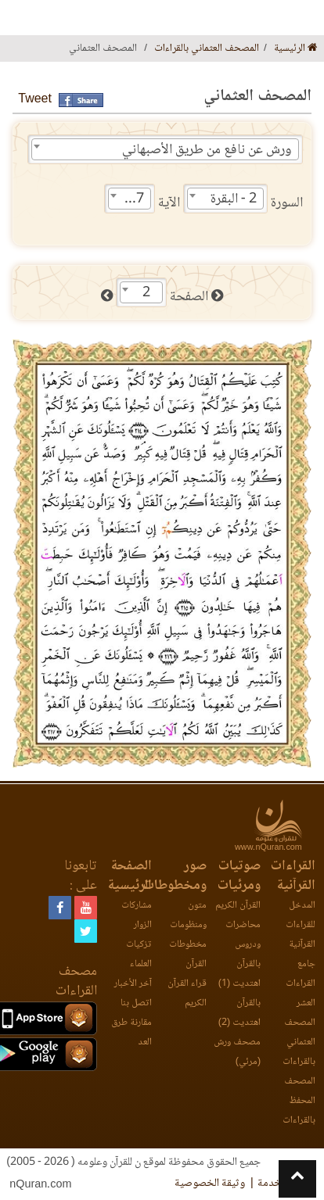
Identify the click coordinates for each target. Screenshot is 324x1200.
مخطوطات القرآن (188, 955)
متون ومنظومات (188, 915)
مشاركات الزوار (136, 915)
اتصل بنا (136, 1003)
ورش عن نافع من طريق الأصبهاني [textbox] (207, 150)
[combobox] (165, 149)
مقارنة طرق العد (131, 1033)
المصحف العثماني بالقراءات (206, 49)
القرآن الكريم (238, 905)
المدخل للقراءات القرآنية (300, 925)
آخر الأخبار (133, 984)
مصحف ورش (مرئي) (237, 1052)
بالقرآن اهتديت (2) (239, 1013)
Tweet (35, 99)
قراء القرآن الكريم (187, 994)
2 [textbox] (146, 293)
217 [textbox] (132, 199)
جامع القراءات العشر (300, 984)
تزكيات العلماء (139, 955)
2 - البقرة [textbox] (234, 199)
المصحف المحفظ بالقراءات (299, 1101)
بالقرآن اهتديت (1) (239, 974)
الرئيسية (296, 49)
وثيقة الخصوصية (210, 1183)
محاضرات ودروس (243, 935)
